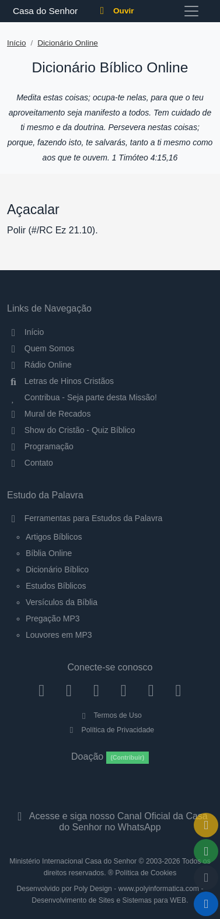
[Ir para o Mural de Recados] (206, 825)
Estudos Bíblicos (56, 585)
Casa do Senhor (43, 11)
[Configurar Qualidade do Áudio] (206, 877)
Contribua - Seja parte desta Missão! (82, 397)
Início (16, 43)
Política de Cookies (145, 873)
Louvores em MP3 (59, 635)
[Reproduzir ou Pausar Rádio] (206, 904)
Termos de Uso (110, 715)
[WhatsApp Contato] (151, 690)
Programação (40, 446)
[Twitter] (96, 690)
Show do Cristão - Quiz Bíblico (71, 430)
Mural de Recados (48, 413)
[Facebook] (42, 690)
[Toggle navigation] (191, 11)
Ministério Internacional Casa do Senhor (73, 861)
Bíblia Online (49, 553)
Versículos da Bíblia (61, 602)
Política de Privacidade (110, 730)
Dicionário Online (67, 43)
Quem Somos (40, 348)
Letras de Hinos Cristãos (60, 381)
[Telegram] (178, 690)
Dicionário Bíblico (57, 569)
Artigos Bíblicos (54, 536)
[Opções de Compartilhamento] (206, 851)
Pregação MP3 (53, 618)
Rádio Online (39, 364)
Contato (30, 462)
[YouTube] (123, 690)
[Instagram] (69, 690)
